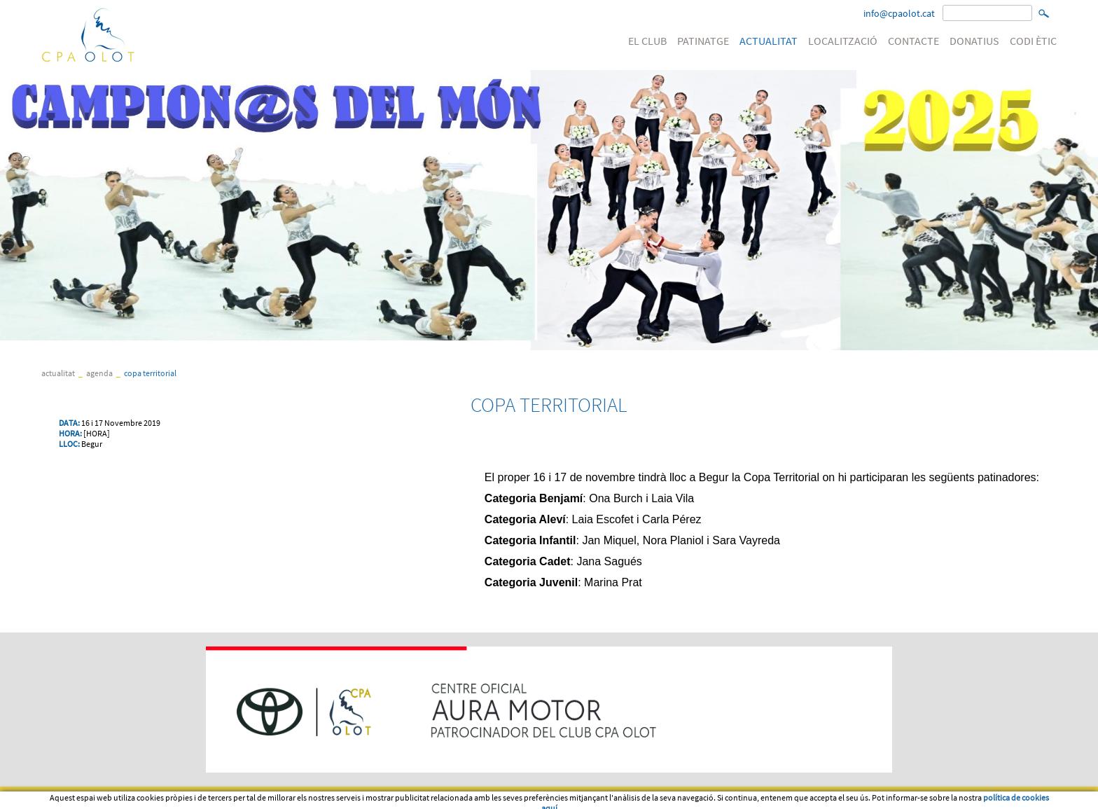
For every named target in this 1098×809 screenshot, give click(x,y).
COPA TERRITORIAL (150, 373)
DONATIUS (974, 41)
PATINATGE (703, 41)
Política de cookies (202, 798)
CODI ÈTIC (1033, 41)
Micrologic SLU (969, 798)
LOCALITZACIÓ (842, 41)
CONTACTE (913, 41)
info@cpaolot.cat (899, 13)
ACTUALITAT (768, 41)
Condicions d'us (125, 798)
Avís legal (61, 798)
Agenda (99, 373)
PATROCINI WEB (279, 798)
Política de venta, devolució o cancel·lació (393, 798)
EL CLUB (647, 41)
